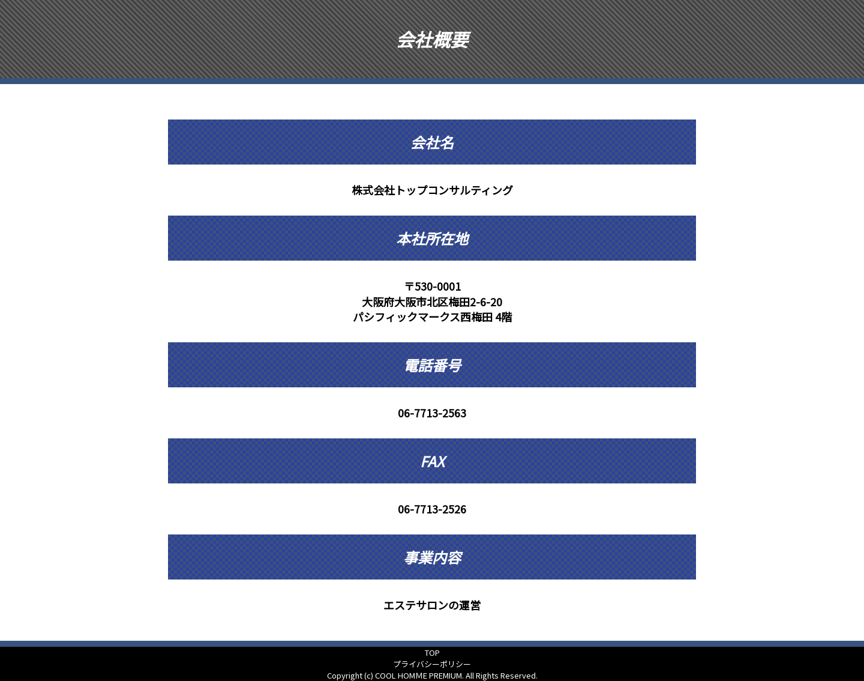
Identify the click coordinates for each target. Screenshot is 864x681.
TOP (432, 652)
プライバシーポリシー (432, 664)
